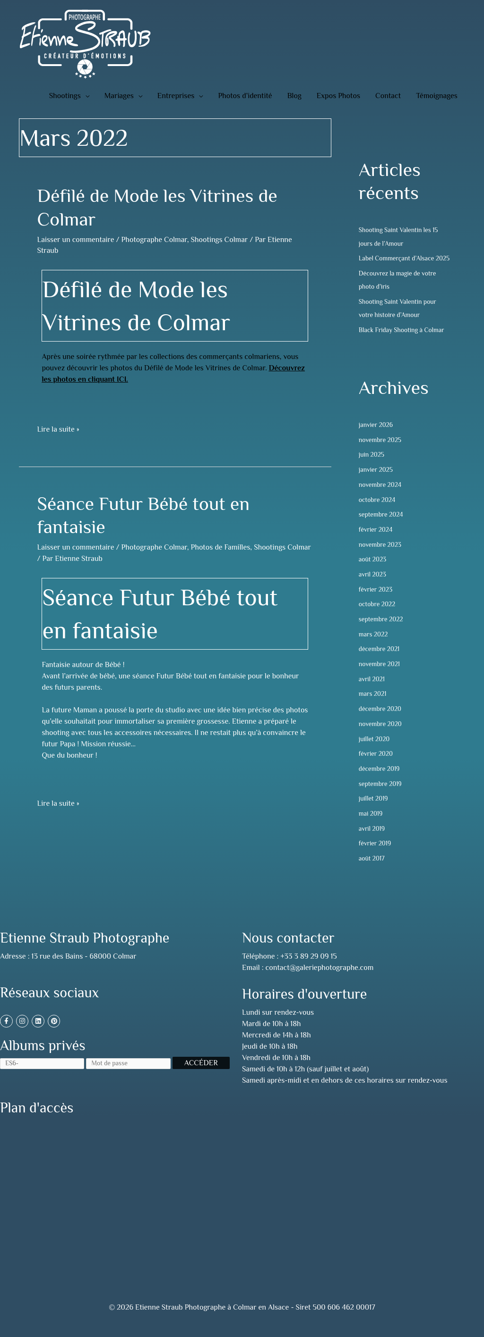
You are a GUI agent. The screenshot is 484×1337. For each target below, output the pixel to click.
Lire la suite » (58, 429)
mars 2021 (373, 705)
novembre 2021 (380, 675)
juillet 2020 (375, 749)
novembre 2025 (381, 452)
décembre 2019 (380, 779)
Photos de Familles (221, 547)
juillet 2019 (374, 808)
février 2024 (376, 541)
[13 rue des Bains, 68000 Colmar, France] (121, 1197)
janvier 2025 (376, 481)
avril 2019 (372, 838)
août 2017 (372, 868)
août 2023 (373, 571)
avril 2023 (373, 586)
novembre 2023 (381, 556)
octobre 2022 (378, 615)
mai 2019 (371, 823)
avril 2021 (372, 690)
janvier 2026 (376, 437)
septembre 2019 (381, 794)
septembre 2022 (382, 630)
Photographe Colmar (154, 239)
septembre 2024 (382, 526)
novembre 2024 (381, 497)
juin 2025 (372, 467)
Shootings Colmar (219, 239)
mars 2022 (374, 645)
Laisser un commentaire (75, 239)
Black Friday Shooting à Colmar (403, 342)
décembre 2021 (380, 660)
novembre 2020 (381, 734)
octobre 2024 (378, 511)
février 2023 (376, 600)
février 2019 (375, 853)
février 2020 (376, 764)
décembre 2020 (381, 719)
